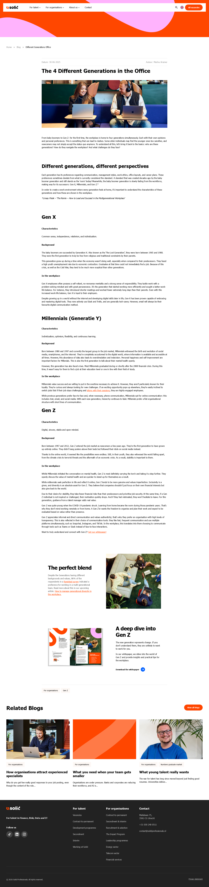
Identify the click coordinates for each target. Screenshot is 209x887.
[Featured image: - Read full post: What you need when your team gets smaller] (104, 739)
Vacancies (77, 815)
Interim (76, 840)
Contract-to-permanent (83, 821)
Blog (19, 47)
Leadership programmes (117, 840)
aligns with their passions (98, 390)
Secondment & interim (116, 821)
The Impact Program (115, 834)
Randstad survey (71, 581)
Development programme (84, 827)
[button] (182, 7)
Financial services (114, 859)
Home (9, 47)
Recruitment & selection (116, 827)
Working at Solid (80, 846)
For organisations (51, 690)
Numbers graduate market (171, 764)
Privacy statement (196, 879)
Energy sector (112, 846)
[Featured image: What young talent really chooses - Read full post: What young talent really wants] (171, 739)
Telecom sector (112, 853)
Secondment (78, 834)
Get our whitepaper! (97, 532)
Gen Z (65, 690)
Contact (88, 7)
